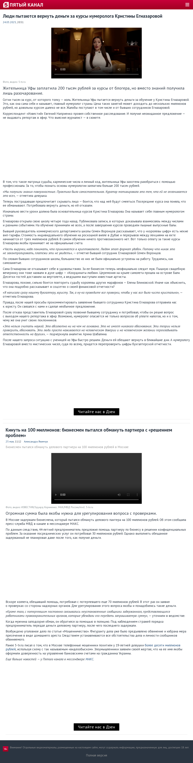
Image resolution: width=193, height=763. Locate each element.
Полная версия (96, 755)
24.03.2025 (9, 22)
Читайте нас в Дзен (96, 411)
